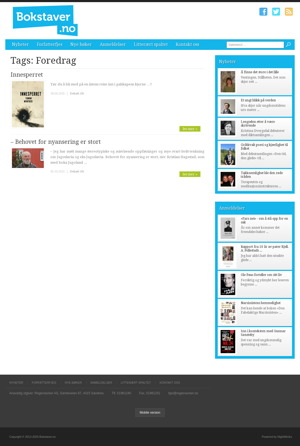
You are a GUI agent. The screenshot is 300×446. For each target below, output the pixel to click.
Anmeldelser (113, 44)
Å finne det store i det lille (260, 72)
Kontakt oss (187, 44)
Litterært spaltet (151, 44)
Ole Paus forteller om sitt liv (261, 275)
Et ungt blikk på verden (258, 100)
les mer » (190, 129)
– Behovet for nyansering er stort (56, 141)
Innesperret (27, 74)
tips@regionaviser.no (183, 393)
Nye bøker (81, 44)
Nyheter (20, 44)
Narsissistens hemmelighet (261, 303)
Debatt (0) (77, 93)
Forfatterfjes (49, 44)
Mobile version (150, 412)
